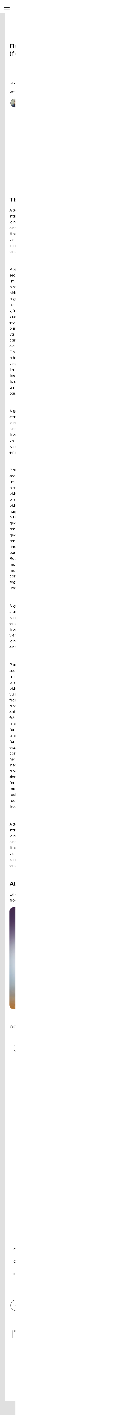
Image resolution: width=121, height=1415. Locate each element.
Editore (60, 1378)
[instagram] (38, 1319)
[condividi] (108, 81)
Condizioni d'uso (51, 1397)
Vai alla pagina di (60, 1148)
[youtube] (60, 1319)
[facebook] (16, 1319)
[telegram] (105, 1319)
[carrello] (99, 6)
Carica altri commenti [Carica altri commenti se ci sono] (49, 1089)
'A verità (47, 901)
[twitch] (82, 1319)
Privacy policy (72, 1397)
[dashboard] (115, 6)
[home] (51, 6)
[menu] (5, 6)
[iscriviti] (100, 1348)
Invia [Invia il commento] (45, 1081)
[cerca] (107, 6)
